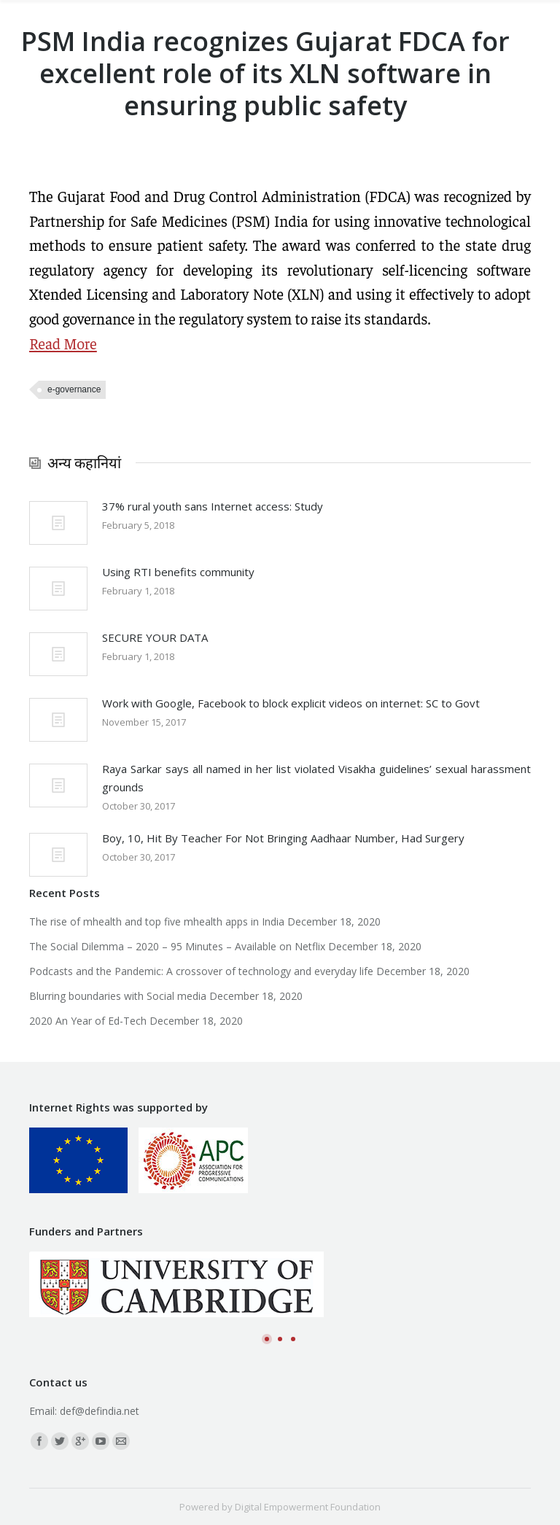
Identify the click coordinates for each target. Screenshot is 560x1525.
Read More (63, 343)
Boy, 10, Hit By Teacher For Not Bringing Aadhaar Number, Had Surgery (283, 838)
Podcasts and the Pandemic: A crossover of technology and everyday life (201, 971)
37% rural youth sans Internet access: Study (212, 506)
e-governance (74, 389)
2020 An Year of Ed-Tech (88, 1021)
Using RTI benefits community (178, 571)
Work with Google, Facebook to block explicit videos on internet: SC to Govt (291, 703)
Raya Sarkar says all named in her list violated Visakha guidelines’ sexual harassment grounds (316, 777)
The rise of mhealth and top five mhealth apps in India (156, 921)
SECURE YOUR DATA (155, 637)
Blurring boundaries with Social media (117, 996)
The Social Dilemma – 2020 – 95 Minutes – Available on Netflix (177, 946)
